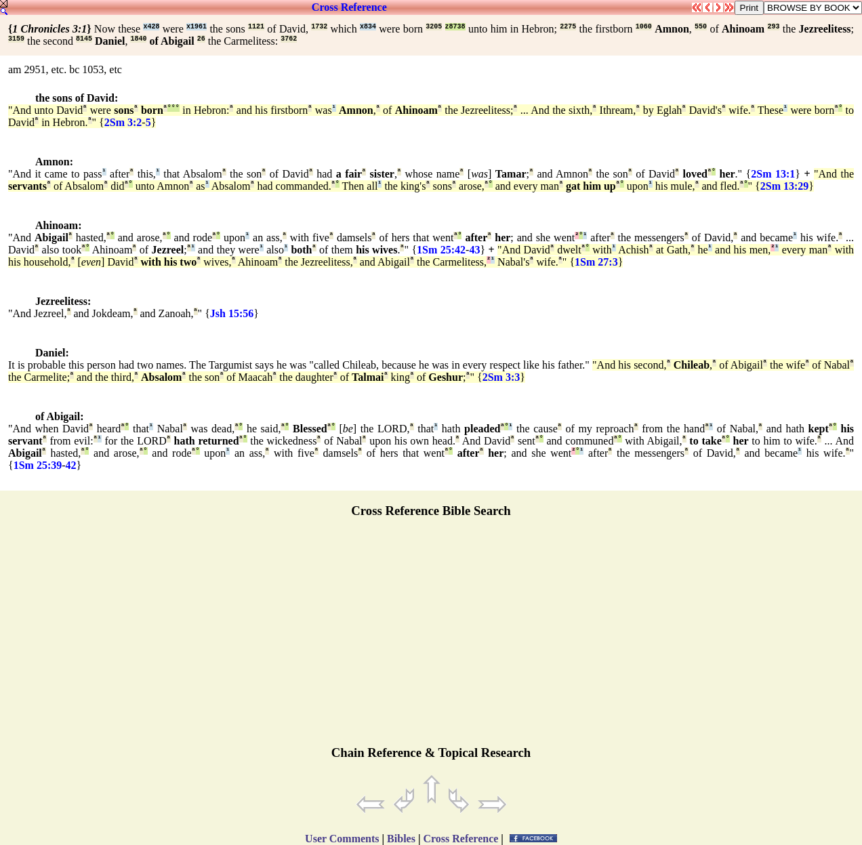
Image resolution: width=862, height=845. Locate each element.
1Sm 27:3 (596, 262)
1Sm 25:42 (441, 249)
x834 (368, 26)
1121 (256, 26)
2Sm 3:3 (501, 377)
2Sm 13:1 (773, 174)
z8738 (455, 26)
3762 (289, 39)
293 (773, 26)
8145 (84, 39)
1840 (138, 39)
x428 (151, 26)
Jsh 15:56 (231, 313)
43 (474, 249)
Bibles (401, 838)
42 (71, 465)
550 (701, 26)
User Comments (342, 838)
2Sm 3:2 (123, 122)
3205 (434, 26)
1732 (319, 26)
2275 (568, 26)
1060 (644, 26)
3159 (16, 39)
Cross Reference (349, 7)
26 (201, 39)
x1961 (196, 26)
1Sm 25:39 (38, 465)
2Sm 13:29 (784, 186)
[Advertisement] (431, 638)
